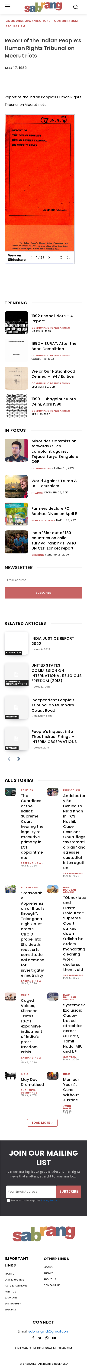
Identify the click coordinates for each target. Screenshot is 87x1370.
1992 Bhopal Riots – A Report (52, 318)
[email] (43, 580)
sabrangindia (31, 863)
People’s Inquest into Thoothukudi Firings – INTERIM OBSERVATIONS (54, 737)
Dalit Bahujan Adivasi (69, 890)
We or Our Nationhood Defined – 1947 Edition (53, 374)
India (24, 1074)
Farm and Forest (43, 520)
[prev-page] (9, 759)
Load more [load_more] (42, 1123)
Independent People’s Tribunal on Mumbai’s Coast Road (53, 705)
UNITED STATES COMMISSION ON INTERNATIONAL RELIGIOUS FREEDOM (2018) (57, 673)
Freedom (38, 493)
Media (25, 995)
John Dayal (67, 1107)
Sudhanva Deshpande (29, 1091)
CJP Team (70, 1057)
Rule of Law (13, 652)
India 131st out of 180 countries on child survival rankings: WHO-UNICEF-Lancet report (55, 540)
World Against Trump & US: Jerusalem (54, 483)
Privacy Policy (48, 1200)
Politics (27, 790)
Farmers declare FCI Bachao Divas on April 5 (55, 511)
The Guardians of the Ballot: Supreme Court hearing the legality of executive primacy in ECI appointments (32, 826)
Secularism (15, 26)
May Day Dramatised (32, 1082)
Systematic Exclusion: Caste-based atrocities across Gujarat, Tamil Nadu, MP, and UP (74, 1028)
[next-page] (19, 759)
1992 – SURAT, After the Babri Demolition (54, 346)
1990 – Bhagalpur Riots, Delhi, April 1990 (54, 401)
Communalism (66, 21)
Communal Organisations (28, 21)
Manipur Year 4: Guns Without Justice (71, 1090)
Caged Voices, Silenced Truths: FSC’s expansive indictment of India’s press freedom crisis (31, 1026)
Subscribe (43, 593)
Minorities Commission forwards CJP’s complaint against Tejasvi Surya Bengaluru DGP (55, 451)
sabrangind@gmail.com (48, 1331)
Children (38, 555)
